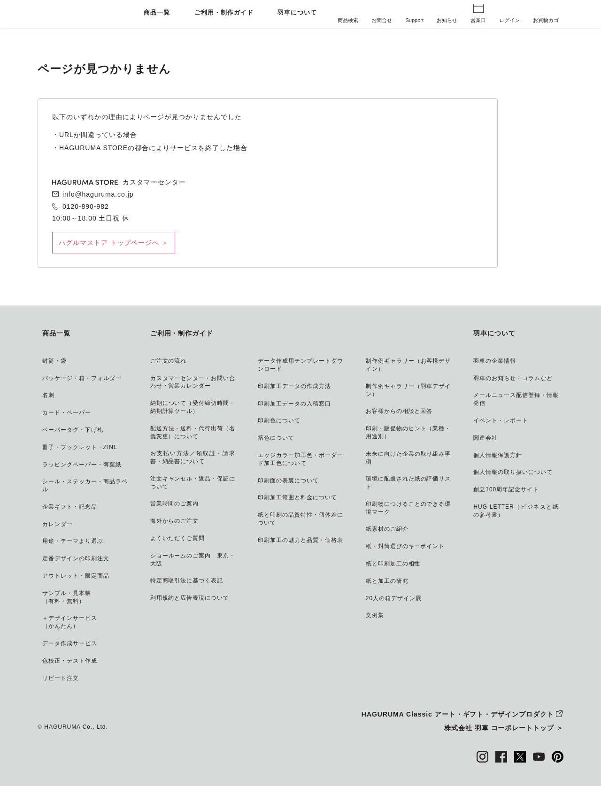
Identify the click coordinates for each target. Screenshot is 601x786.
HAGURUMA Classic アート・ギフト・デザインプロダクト (458, 714)
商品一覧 (157, 13)
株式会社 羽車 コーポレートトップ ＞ (503, 728)
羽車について (297, 13)
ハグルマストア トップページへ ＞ (114, 242)
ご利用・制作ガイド (224, 13)
